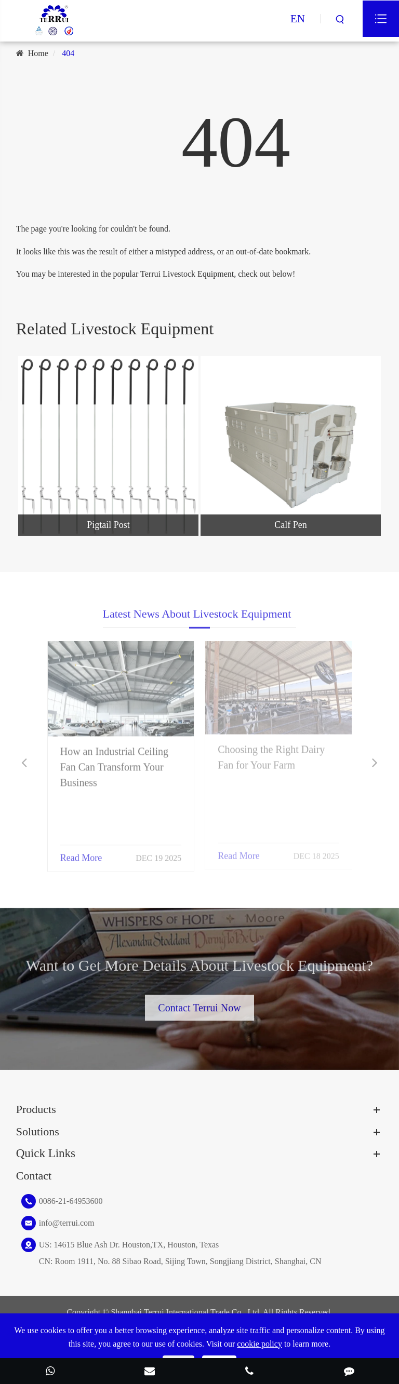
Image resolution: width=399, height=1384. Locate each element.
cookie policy (259, 1343)
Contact (33, 1175)
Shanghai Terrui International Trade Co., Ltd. (186, 1312)
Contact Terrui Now (199, 1000)
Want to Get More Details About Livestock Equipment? (199, 972)
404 (68, 53)
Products (36, 1109)
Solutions (37, 1131)
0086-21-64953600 (71, 1201)
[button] (24, 763)
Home (38, 53)
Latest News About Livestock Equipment (197, 621)
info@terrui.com (67, 1222)
